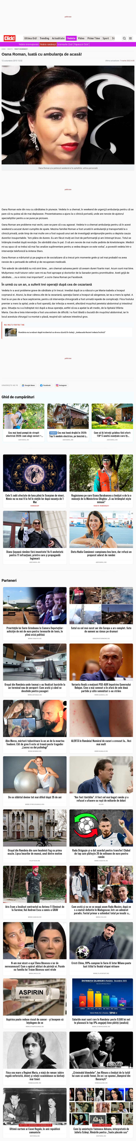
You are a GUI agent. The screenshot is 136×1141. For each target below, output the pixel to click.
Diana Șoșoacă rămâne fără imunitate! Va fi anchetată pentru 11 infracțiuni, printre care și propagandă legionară (34, 555)
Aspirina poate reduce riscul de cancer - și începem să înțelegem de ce (34, 1021)
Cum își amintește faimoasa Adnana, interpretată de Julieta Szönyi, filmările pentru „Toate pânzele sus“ (101, 1130)
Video (81, 38)
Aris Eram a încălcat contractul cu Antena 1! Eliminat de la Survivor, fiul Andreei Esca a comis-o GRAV (34, 908)
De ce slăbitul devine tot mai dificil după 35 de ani (34, 797)
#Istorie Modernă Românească (36, 1125)
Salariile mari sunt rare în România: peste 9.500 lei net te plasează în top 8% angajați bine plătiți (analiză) (101, 1021)
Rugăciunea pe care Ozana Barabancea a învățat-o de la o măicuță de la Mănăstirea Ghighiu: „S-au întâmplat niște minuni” (101, 499)
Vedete (71, 38)
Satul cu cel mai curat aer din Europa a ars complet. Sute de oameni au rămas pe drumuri (101, 629)
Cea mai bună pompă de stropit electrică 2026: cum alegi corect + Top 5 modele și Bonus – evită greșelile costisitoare (23, 434)
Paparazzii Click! (81, 44)
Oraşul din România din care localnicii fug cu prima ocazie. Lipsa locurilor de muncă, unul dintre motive (35, 852)
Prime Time (94, 38)
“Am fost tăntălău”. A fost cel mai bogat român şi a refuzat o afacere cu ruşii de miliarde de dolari (101, 799)
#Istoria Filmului (102, 1125)
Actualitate (58, 38)
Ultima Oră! (30, 38)
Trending (44, 38)
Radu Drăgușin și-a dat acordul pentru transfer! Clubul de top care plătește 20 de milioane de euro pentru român (101, 853)
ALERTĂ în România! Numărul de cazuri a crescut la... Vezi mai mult (101, 742)
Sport (106, 38)
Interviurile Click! (65, 44)
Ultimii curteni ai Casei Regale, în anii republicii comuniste (35, 1130)
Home (3, 49)
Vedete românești (48, 44)
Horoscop (35, 506)
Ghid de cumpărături (18, 397)
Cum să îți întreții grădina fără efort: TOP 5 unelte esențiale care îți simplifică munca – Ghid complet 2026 (112, 434)
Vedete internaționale (29, 44)
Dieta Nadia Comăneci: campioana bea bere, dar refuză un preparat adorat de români (101, 553)
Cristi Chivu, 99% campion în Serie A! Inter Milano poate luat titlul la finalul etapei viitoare (101, 964)
